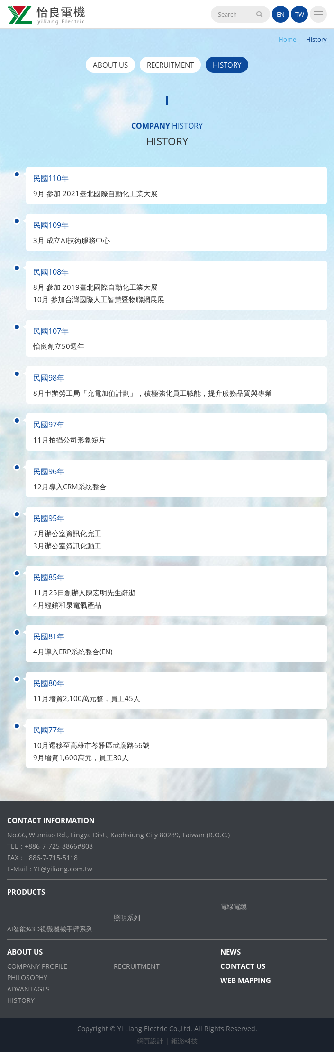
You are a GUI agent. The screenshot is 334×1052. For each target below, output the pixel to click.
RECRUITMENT (170, 65)
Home (287, 39)
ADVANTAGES (28, 988)
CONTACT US (242, 966)
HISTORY (227, 65)
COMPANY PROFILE (37, 966)
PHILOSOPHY (27, 977)
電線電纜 (233, 906)
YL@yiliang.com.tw (63, 868)
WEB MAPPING (245, 980)
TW (299, 14)
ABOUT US (110, 65)
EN (281, 14)
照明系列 (127, 917)
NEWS (230, 951)
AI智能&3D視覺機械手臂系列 (50, 928)
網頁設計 (150, 1040)
